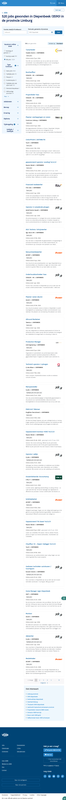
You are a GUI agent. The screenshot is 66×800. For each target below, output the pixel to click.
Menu (62, 3)
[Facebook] (45, 776)
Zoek (53, 3)
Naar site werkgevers (21, 780)
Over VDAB (5, 761)
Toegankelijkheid (15, 795)
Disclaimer (5, 795)
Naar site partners (20, 785)
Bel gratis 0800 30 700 (53, 750)
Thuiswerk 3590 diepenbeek (35, 704)
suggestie (50, 765)
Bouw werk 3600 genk (34, 715)
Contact (4, 770)
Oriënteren (5, 751)
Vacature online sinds (11, 45)
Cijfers (19, 748)
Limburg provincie (32, 694)
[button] (63, 598)
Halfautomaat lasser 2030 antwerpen (38, 718)
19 (59, 680)
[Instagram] (58, 776)
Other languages (41, 795)
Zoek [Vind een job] (58, 32)
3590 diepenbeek (32, 696)
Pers (3, 767)
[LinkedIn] (49, 776)
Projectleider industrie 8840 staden (38, 710)
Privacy (25, 795)
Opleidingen (5, 748)
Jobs (5, 12)
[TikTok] (62, 776)
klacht (57, 765)
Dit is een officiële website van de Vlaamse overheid (17, 798)
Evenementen (21, 745)
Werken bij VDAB (7, 764)
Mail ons (49, 755)
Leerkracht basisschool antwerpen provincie (40, 707)
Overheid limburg (32, 702)
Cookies (32, 795)
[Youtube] (53, 776)
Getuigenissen (21, 751)
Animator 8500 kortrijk (34, 712)
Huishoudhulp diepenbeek (35, 699)
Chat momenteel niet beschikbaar (54, 760)
